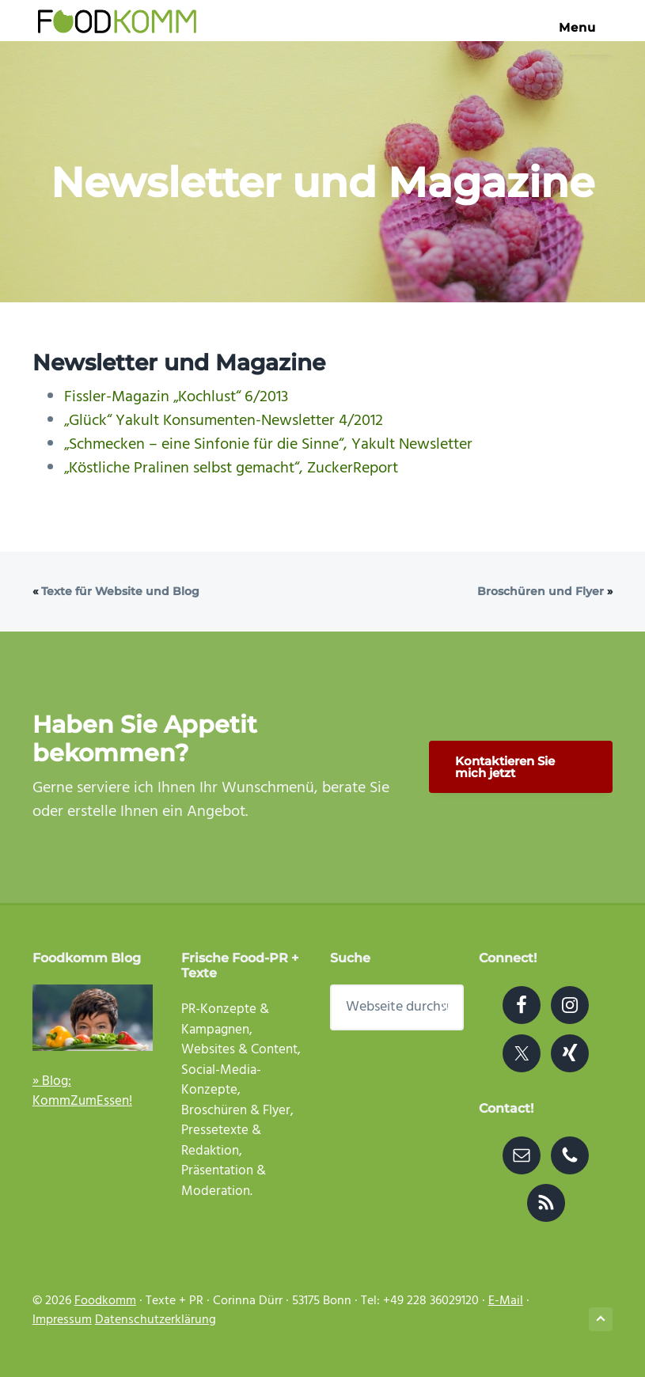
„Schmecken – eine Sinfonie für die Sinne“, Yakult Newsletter (268, 444)
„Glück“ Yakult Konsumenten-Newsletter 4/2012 (223, 421)
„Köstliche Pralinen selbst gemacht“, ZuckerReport (231, 468)
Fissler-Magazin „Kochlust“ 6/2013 (176, 397)
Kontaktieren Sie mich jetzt (505, 766)
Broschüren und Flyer (540, 591)
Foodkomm (105, 1301)
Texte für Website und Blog (120, 591)
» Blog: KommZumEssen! (82, 1092)
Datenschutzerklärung (155, 1320)
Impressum (62, 1320)
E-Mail (505, 1301)
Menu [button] (583, 27)
